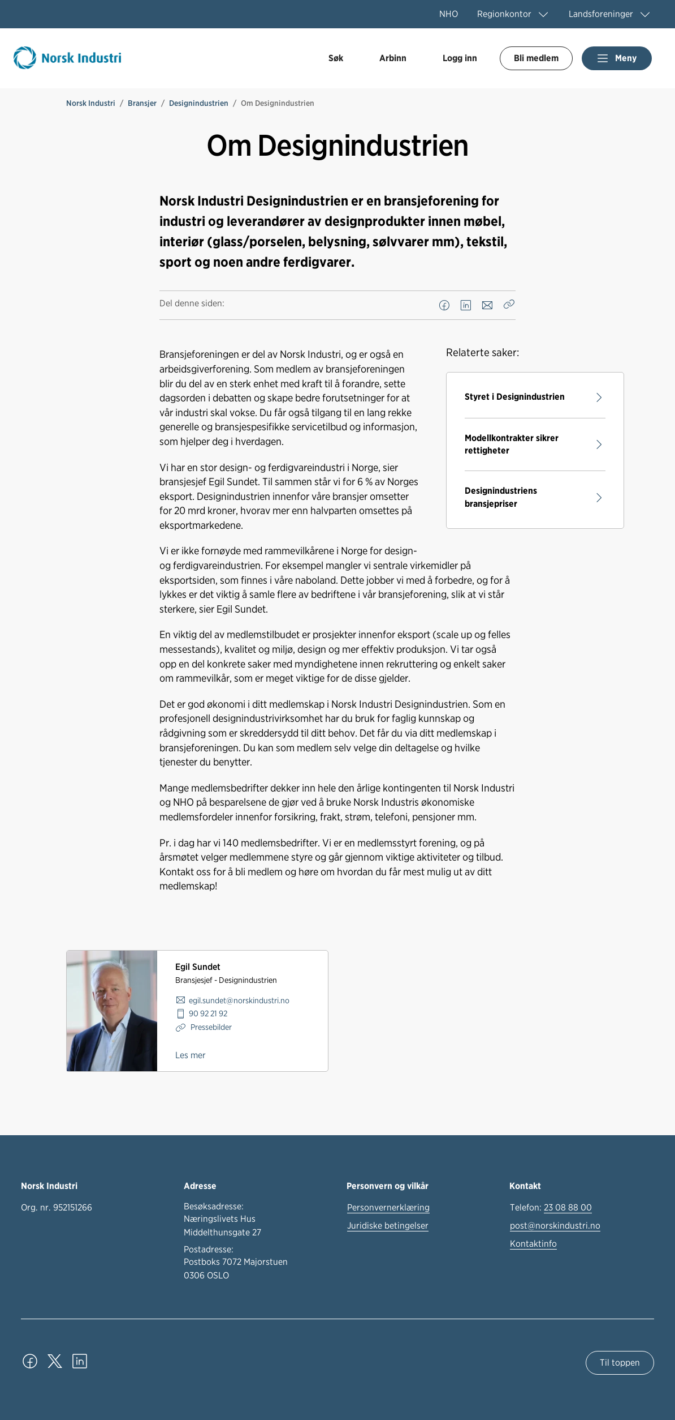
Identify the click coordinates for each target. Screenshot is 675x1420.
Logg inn (460, 58)
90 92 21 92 (208, 1013)
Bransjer (142, 103)
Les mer (190, 1055)
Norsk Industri (90, 103)
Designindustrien (198, 103)
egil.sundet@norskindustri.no (239, 1000)
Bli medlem (536, 58)
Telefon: (551, 1207)
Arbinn (392, 58)
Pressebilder (210, 1027)
